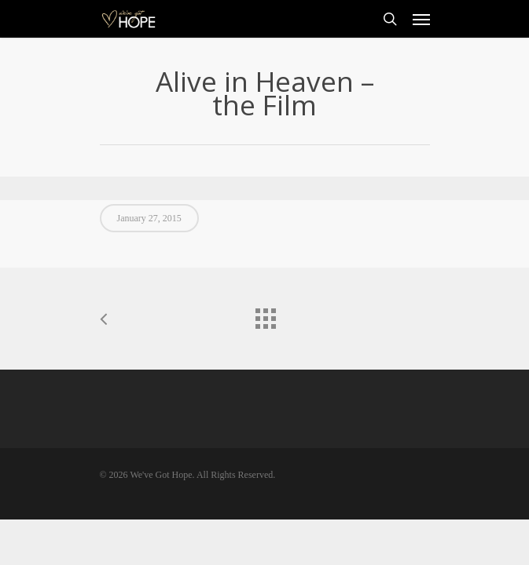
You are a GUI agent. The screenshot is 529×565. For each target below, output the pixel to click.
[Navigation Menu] (421, 19)
